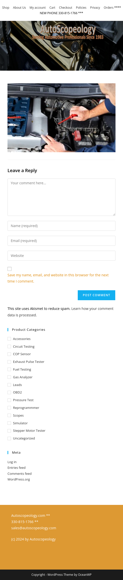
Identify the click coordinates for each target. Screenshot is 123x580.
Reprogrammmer (26, 407)
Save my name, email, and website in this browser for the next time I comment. (58, 278)
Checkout (65, 7)
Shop (5, 7)
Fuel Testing (22, 369)
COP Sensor (22, 354)
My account (38, 7)
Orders (109, 7)
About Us (19, 7)
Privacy (95, 7)
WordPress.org (19, 479)
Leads (17, 385)
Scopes (18, 415)
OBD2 (17, 392)
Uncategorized (24, 438)
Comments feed (20, 473)
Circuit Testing (23, 346)
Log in (12, 462)
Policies (81, 7)
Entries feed (17, 467)
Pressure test (23, 400)
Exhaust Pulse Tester (28, 361)
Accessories (21, 339)
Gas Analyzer (22, 377)
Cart (52, 7)
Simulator (20, 423)
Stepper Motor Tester (29, 430)
